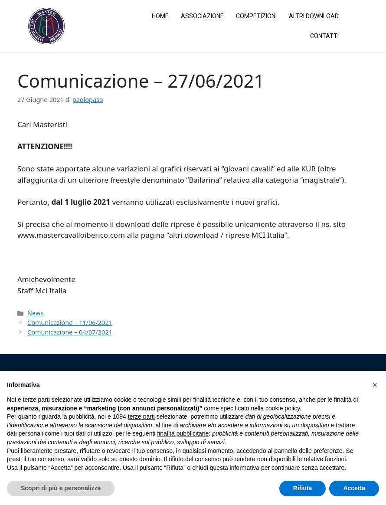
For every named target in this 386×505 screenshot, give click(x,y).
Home (160, 16)
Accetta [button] (354, 488)
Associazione (202, 16)
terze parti (141, 416)
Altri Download (314, 16)
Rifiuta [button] (302, 488)
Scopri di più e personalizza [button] (61, 488)
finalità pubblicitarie (183, 433)
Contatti (324, 36)
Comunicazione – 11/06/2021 (69, 322)
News (35, 312)
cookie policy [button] (282, 408)
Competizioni (256, 16)
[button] (375, 385)
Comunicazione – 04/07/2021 (69, 332)
